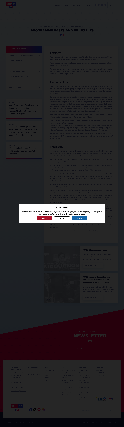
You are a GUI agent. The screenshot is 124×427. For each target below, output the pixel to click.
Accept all (79, 218)
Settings (62, 218)
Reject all (44, 218)
